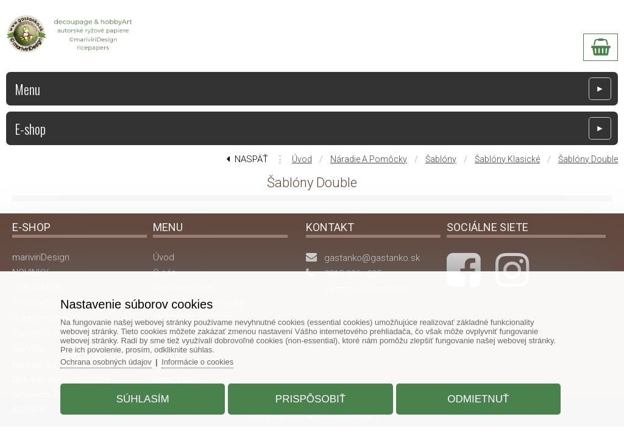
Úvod (302, 159)
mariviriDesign (40, 257)
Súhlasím (144, 398)
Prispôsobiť (310, 398)
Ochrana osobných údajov (108, 361)
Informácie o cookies (201, 361)
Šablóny (440, 159)
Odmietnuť (477, 398)
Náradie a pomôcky (368, 159)
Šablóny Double (588, 159)
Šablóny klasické (507, 159)
